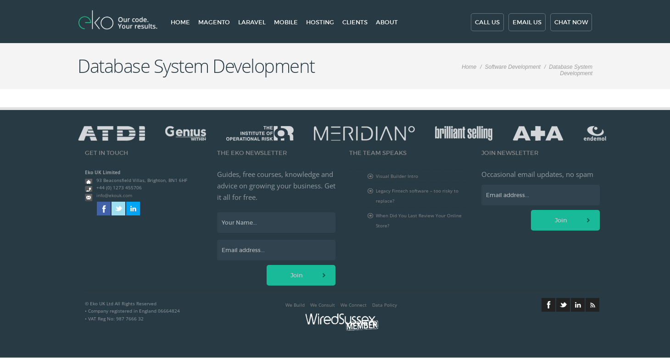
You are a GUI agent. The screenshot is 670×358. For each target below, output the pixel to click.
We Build (295, 305)
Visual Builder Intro (397, 176)
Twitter (118, 208)
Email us (527, 22)
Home (180, 22)
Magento (214, 22)
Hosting (320, 22)
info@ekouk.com (114, 195)
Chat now (571, 22)
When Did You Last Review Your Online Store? (419, 220)
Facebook (104, 208)
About (387, 22)
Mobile (286, 22)
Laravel (252, 22)
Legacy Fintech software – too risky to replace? (417, 195)
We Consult (322, 305)
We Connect (354, 305)
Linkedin (133, 208)
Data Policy (384, 305)
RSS (592, 305)
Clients (355, 22)
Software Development (513, 67)
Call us (487, 22)
